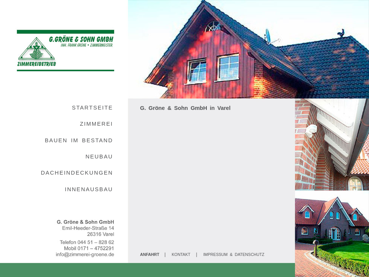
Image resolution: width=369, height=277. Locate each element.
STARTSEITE (92, 108)
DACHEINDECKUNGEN (77, 173)
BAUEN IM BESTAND (79, 140)
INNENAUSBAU (89, 189)
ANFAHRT (149, 254)
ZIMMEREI (96, 124)
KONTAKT (181, 254)
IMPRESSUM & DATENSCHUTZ (233, 254)
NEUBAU (99, 157)
